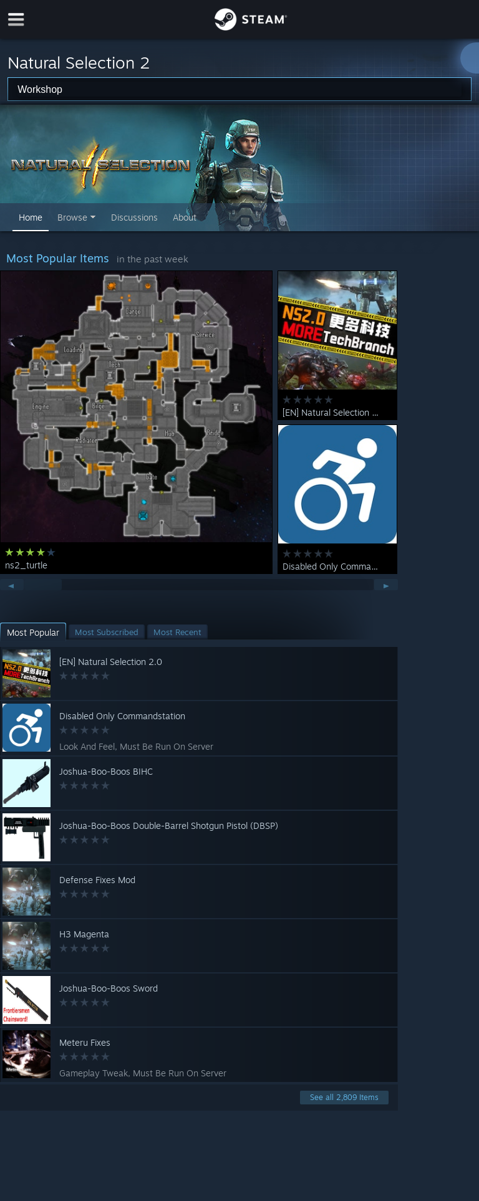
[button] (33, 632)
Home (30, 217)
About (184, 217)
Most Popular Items (57, 258)
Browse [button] (72, 217)
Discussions (134, 217)
